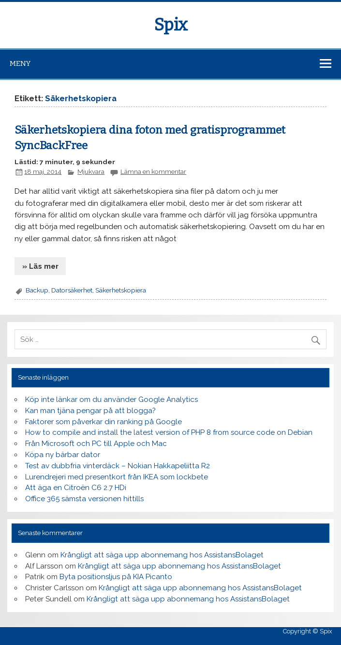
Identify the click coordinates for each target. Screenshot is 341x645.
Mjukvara (90, 171)
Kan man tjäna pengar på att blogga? (90, 410)
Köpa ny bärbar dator (62, 454)
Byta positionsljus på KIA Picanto (115, 576)
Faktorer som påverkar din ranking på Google (103, 421)
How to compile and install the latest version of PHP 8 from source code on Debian (168, 432)
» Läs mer (40, 266)
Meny (20, 63)
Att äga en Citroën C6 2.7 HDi (75, 487)
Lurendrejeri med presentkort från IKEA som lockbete (116, 477)
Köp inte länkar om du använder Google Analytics (111, 399)
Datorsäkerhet (71, 290)
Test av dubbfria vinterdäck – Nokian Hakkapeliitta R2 (117, 465)
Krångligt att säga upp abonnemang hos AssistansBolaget (162, 555)
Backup (37, 290)
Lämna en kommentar (153, 171)
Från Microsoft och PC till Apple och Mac (96, 443)
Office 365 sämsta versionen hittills (84, 498)
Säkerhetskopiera (120, 290)
